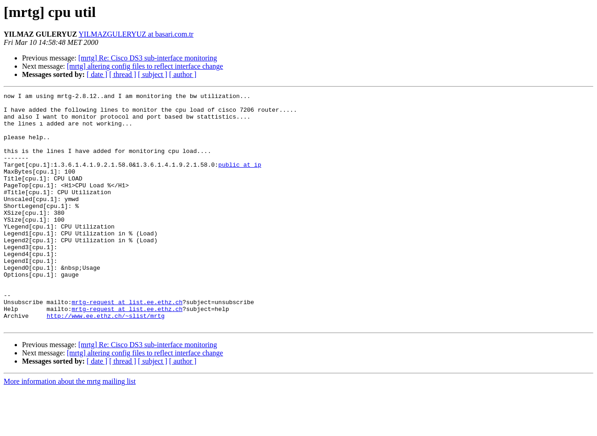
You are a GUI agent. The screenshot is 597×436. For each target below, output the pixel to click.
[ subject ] (152, 74)
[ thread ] (122, 74)
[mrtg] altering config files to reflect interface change (145, 66)
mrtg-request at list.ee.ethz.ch (127, 344)
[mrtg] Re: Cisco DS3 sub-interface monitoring (147, 58)
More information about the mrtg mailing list (70, 428)
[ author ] (183, 74)
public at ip (239, 179)
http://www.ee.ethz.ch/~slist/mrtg (106, 361)
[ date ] (97, 74)
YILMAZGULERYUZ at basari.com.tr (135, 34)
